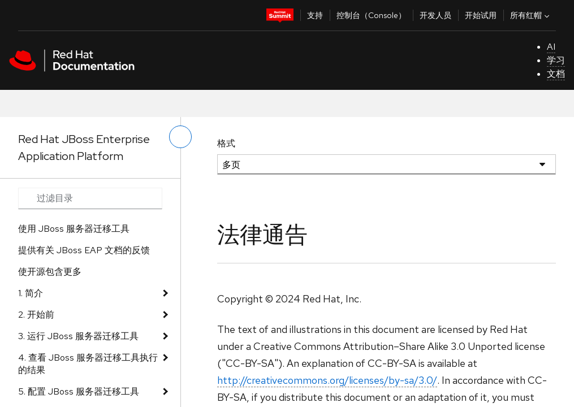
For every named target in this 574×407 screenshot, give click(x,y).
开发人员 (435, 15)
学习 (556, 60)
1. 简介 (30, 293)
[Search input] (90, 198)
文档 (556, 74)
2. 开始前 (36, 315)
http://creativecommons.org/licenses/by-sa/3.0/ (327, 380)
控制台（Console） (371, 15)
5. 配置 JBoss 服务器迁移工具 (78, 391)
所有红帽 (531, 15)
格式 (226, 143)
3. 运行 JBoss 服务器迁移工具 (78, 336)
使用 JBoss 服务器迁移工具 (74, 229)
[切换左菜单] (180, 136)
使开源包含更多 (49, 272)
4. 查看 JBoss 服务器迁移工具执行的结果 (88, 364)
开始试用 (481, 15)
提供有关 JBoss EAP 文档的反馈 (84, 250)
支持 (315, 15)
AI (551, 47)
